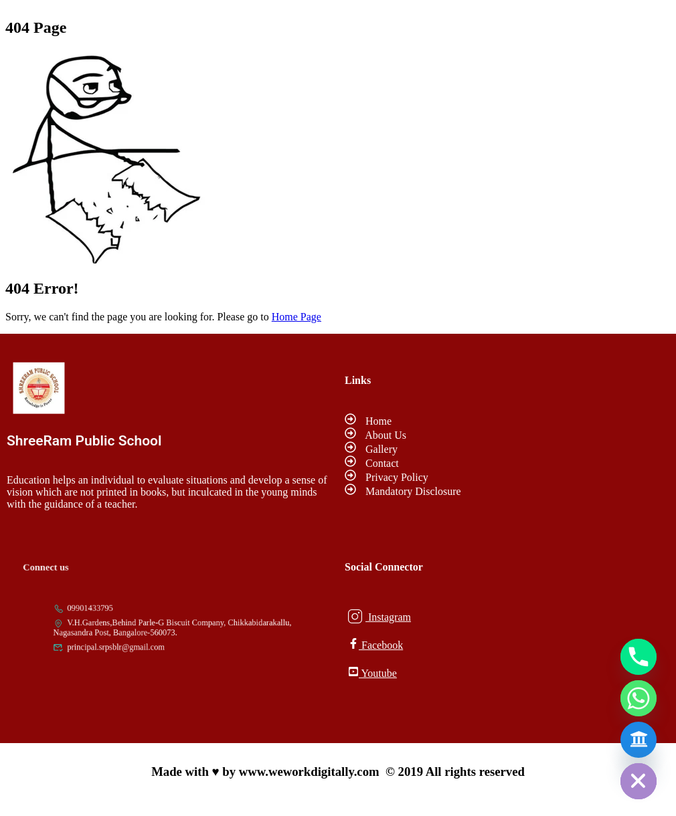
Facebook (375, 644)
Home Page (296, 316)
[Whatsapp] (638, 698)
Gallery (371, 449)
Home (368, 421)
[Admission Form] (638, 740)
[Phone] (638, 657)
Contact (372, 463)
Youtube (372, 672)
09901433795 (103, 612)
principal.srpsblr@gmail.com (123, 642)
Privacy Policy (386, 477)
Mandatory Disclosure (403, 491)
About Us (375, 435)
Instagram (379, 616)
